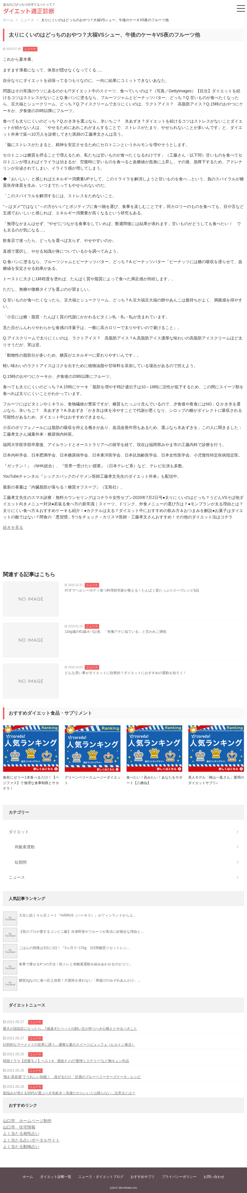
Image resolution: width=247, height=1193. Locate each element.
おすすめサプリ (142, 1177)
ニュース (30, 49)
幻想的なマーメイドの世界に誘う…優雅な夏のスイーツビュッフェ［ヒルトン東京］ (69, 1045)
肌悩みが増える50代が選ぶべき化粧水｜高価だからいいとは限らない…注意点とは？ (69, 1093)
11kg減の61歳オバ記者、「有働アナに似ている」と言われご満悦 (115, 632)
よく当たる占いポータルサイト (31, 1140)
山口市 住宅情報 (19, 1127)
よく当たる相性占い (21, 1133)
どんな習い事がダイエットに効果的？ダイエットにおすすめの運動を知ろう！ (125, 673)
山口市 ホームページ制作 (27, 1120)
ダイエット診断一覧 (55, 1177)
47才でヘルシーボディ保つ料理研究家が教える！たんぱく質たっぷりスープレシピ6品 (132, 590)
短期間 (20, 862)
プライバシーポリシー (179, 1177)
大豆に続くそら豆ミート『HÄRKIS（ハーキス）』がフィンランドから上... (77, 915)
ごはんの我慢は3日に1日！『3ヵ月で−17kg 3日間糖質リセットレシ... (74, 948)
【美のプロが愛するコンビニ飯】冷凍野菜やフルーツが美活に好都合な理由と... (81, 932)
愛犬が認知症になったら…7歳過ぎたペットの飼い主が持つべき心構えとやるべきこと (70, 1029)
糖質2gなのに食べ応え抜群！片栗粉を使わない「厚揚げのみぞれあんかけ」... (79, 980)
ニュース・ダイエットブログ (101, 1177)
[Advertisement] (123, 553)
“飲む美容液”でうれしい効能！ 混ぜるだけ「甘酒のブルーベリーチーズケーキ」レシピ (72, 1077)
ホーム (28, 1177)
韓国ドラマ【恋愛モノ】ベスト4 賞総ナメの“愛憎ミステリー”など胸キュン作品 (66, 1061)
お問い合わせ (214, 1177)
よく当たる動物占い (21, 1146)
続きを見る (13, 527)
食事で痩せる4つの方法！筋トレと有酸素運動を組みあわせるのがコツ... (75, 964)
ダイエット (19, 831)
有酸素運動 (24, 847)
